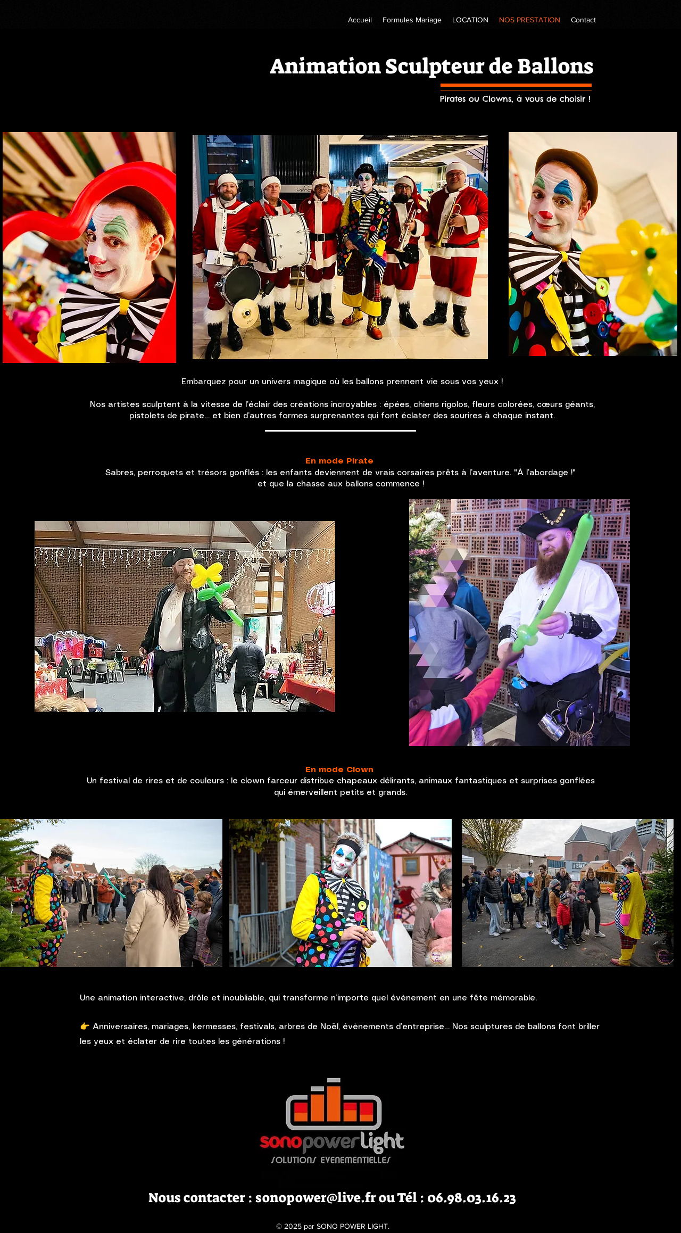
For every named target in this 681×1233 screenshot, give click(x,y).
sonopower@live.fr (315, 1197)
